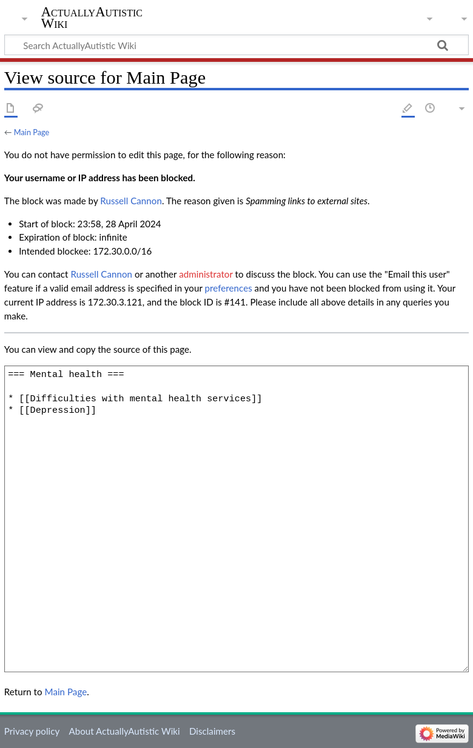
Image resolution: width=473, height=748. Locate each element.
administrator (205, 274)
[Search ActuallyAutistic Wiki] (236, 45)
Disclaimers (212, 731)
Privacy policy (31, 731)
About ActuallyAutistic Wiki (124, 731)
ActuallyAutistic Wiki (92, 17)
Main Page (31, 132)
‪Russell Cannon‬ (131, 200)
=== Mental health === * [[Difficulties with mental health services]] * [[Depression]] (236, 519)
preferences (228, 287)
